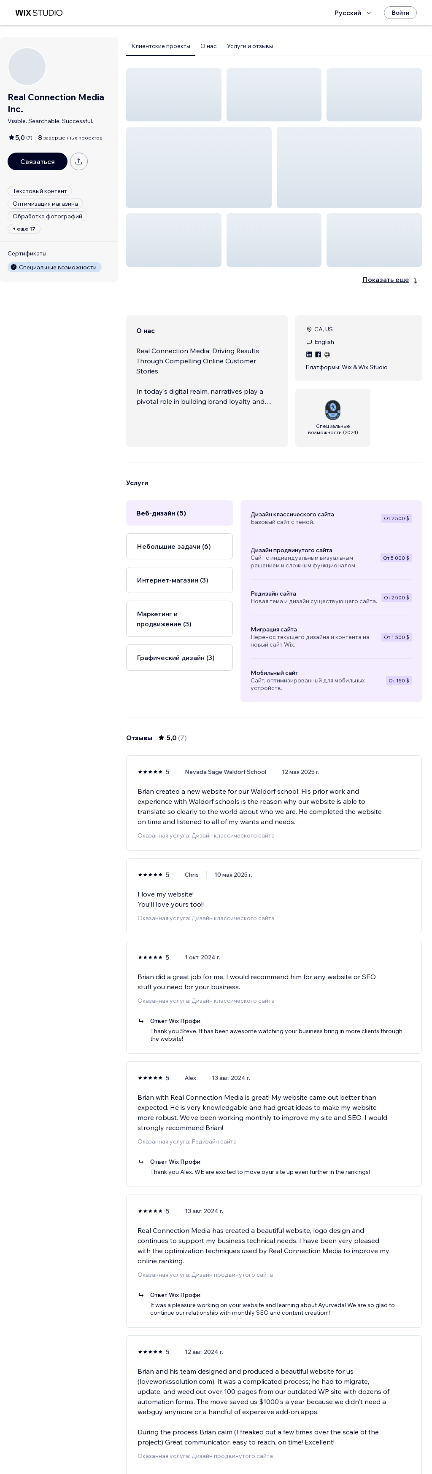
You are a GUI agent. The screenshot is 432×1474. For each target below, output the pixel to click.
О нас (208, 46)
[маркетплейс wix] (38, 13)
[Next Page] (297, 1443)
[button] (173, 94)
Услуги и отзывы (250, 46)
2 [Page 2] (282, 1443)
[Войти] (400, 12)
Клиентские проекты (160, 46)
